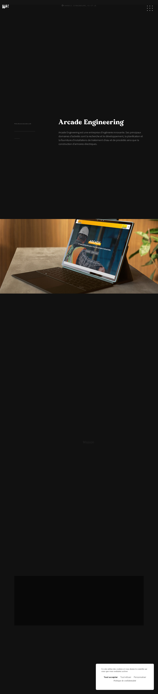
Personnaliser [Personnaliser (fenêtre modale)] (140, 677)
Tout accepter (111, 677)
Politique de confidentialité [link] (125, 681)
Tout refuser (125, 677)
